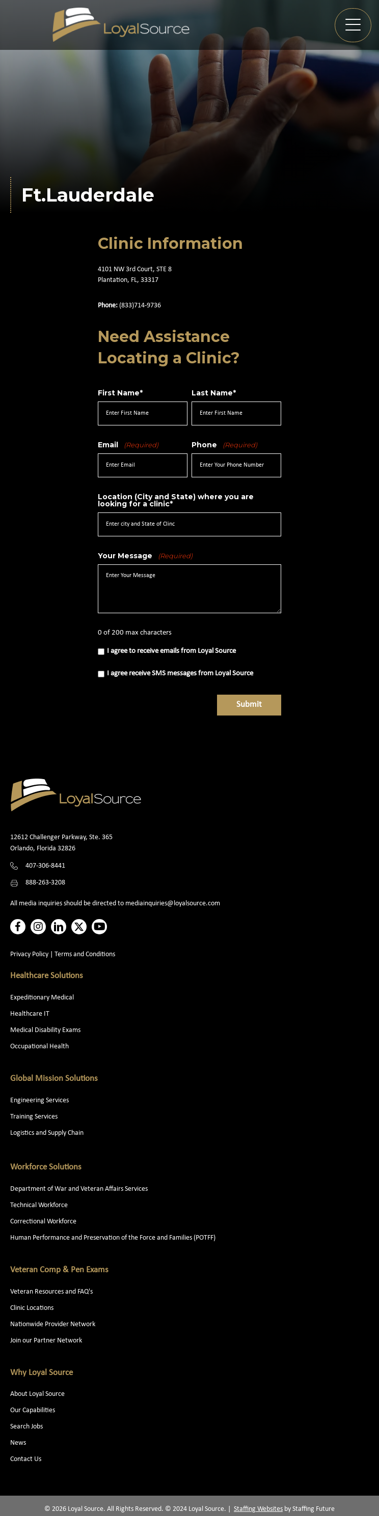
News (18, 1443)
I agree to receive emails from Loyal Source (171, 651)
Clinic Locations (31, 1308)
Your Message (145, 555)
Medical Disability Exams (46, 1030)
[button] (353, 25)
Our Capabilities (32, 1410)
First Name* (120, 392)
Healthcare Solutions (46, 975)
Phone (224, 444)
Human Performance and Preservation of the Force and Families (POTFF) (112, 1238)
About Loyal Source (37, 1394)
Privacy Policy (29, 954)
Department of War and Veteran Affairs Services (79, 1189)
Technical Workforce (39, 1205)
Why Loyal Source (41, 1372)
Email (128, 444)
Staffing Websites (258, 1509)
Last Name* (214, 392)
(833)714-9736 (140, 305)
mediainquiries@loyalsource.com (172, 903)
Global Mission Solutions (54, 1078)
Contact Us (25, 1459)
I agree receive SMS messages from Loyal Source (180, 673)
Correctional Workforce (43, 1221)
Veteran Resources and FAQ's (51, 1292)
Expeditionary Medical (42, 998)
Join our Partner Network (46, 1341)
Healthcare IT (30, 1014)
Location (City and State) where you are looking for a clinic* (176, 500)
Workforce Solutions (46, 1167)
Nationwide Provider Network (52, 1324)
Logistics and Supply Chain (47, 1133)
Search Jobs (26, 1427)
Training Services (34, 1117)
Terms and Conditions (85, 954)
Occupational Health (39, 1046)
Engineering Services (39, 1100)
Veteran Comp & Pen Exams (59, 1270)
